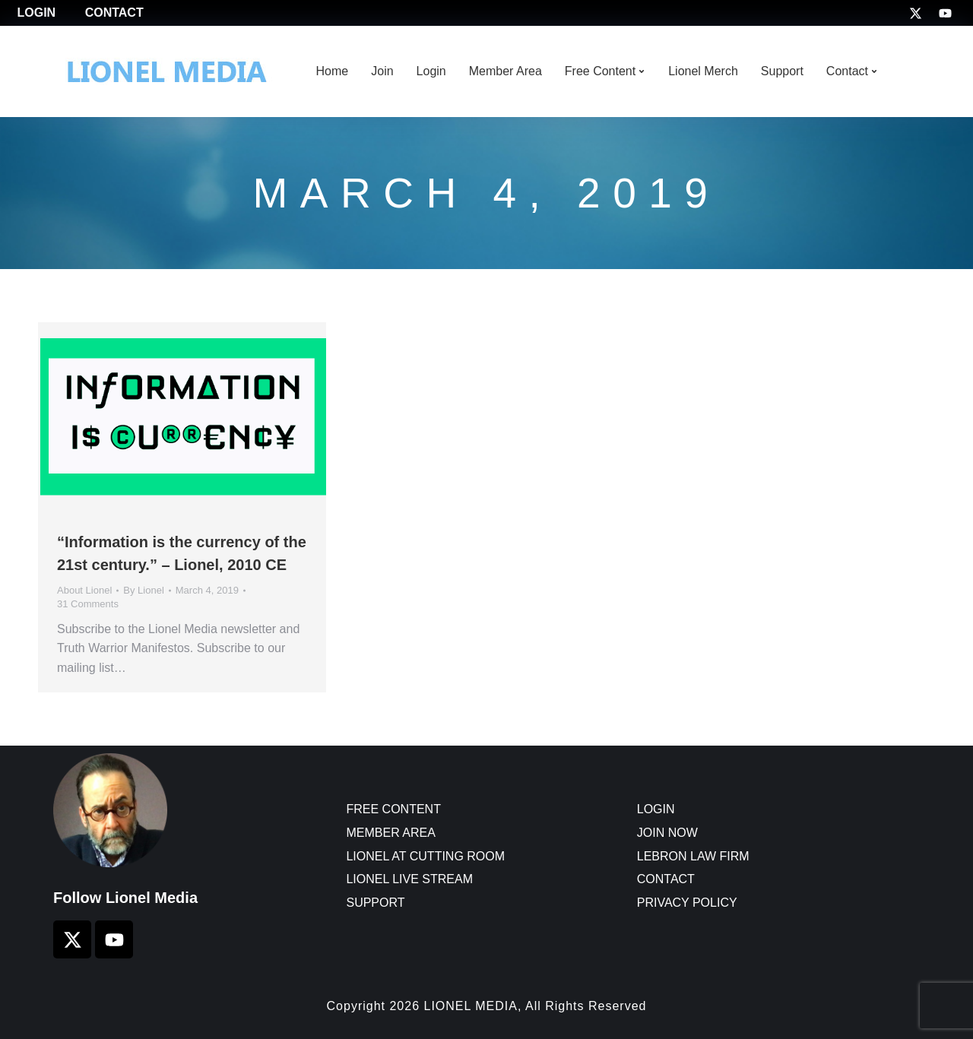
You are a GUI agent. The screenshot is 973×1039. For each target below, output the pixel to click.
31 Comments (88, 604)
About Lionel (84, 590)
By (143, 590)
